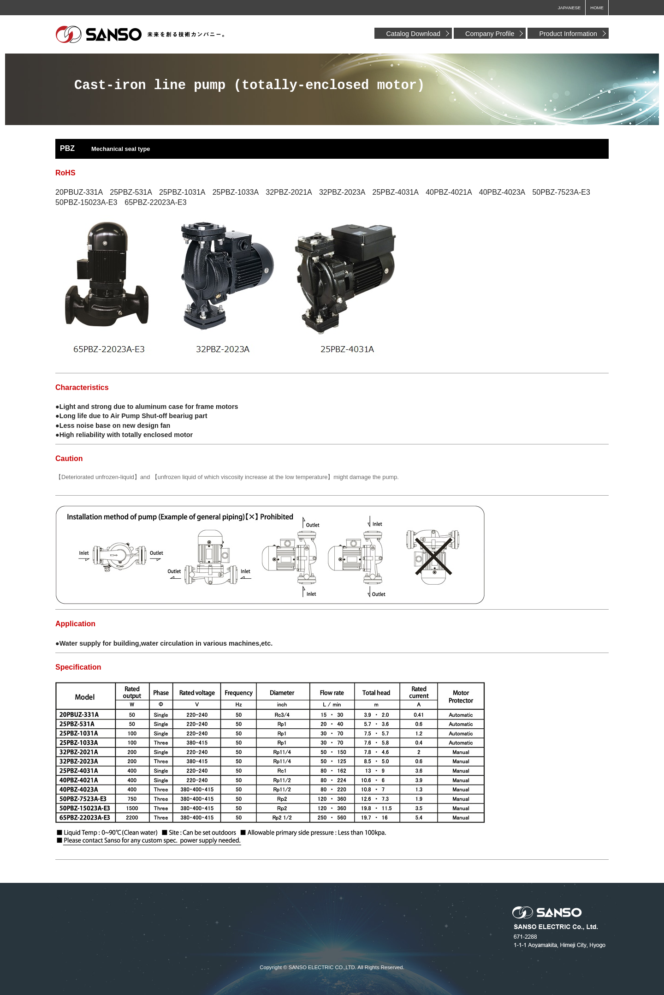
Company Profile (489, 33)
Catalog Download (413, 33)
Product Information (568, 33)
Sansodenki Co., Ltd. (140, 34)
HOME (597, 7)
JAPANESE (569, 7)
